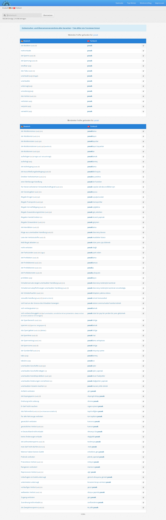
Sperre (26, 55)
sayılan (96, 187)
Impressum (159, 3)
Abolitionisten (29, 141)
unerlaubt (25, 76)
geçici (90, 487)
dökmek (107, 242)
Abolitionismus (29, 131)
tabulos (24, 361)
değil (95, 247)
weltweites (25, 492)
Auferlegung (28, 166)
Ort (35, 316)
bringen (39, 316)
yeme (102, 350)
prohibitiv (24, 278)
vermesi (102, 482)
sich (22, 303)
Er (22, 406)
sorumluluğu (121, 288)
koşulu (98, 171)
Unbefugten (25, 477)
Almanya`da (92, 431)
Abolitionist (28, 136)
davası (102, 232)
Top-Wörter (131, 3)
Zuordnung (25, 502)
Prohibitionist (29, 262)
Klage (23, 232)
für (22, 187)
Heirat (26, 187)
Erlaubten (47, 303)
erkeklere (91, 452)
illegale (24, 197)
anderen (30, 316)
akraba (102, 187)
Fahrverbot (28, 411)
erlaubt (28, 50)
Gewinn (34, 386)
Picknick (24, 457)
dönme (90, 401)
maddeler (97, 237)
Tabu (26, 71)
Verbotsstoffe (33, 237)
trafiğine (94, 411)
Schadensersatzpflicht (30, 288)
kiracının (91, 482)
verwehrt (24, 111)
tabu (23, 355)
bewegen (55, 303)
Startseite (119, 3)
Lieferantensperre (31, 441)
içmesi (95, 406)
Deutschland (28, 431)
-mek (89, 447)
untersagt (25, 86)
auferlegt (47, 156)
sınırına (101, 303)
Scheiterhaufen (30, 293)
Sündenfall (28, 350)
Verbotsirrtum (33, 176)
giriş (89, 391)
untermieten (26, 482)
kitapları (96, 293)
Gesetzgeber (29, 192)
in (21, 431)
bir (94, 182)
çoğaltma (96, 207)
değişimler (97, 381)
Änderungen (35, 381)
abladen (33, 242)
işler (94, 366)
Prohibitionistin (29, 273)
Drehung (24, 401)
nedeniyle (104, 283)
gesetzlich (25, 421)
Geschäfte (34, 366)
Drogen (30, 197)
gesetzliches (26, 426)
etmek (118, 303)
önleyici (91, 462)
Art (63, 313)
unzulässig (25, 91)
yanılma (97, 176)
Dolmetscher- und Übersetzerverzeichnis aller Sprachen (46, 28)
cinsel (95, 298)
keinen (36, 452)
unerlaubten (26, 386)
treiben (37, 217)
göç (94, 212)
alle (25, 416)
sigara (90, 406)
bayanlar (100, 146)
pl (40, 141)
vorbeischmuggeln (32, 313)
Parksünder (28, 252)
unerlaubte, (49, 313)
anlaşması (101, 340)
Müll (22, 242)
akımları (99, 212)
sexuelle (24, 298)
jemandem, (70, 313)
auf (43, 313)
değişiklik (91, 436)
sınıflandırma (93, 502)
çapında (96, 492)
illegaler (24, 222)
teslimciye (91, 441)
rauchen (34, 406)
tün (89, 416)
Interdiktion (28, 227)
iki (88, 507)
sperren (24, 325)
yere (98, 242)
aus (27, 232)
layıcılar (93, 141)
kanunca (91, 421)
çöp (102, 242)
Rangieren (25, 467)
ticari (95, 376)
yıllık (91, 507)
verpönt (24, 106)
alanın (95, 303)
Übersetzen (48, 15)
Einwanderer (33, 222)
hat (43, 156)
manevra (91, 467)
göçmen (96, 222)
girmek (104, 477)
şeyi (100, 313)
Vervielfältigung (33, 207)
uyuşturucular (98, 197)
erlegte (35, 156)
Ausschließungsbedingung (34, 171)
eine (23, 182)
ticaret (95, 217)
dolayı (96, 396)
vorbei (81, 313)
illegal (35, 76)
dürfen (35, 447)
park (94, 252)
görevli (90, 477)
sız (91, 361)
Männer (24, 452)
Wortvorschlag (145, 3)
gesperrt (42, 325)
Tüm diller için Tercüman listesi (86, 28)
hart (26, 303)
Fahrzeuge (31, 416)
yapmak (101, 217)
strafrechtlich (47, 298)
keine (23, 436)
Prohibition (28, 257)
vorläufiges (25, 487)
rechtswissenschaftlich (48, 411)
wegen (37, 283)
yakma (102, 293)
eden (99, 252)
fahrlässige (29, 182)
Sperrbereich (29, 320)
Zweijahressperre (31, 507)
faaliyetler (101, 376)
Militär (43, 330)
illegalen (24, 217)
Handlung (38, 182)
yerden (108, 313)
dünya (90, 492)
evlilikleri (108, 187)
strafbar (24, 66)
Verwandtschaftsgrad (46, 187)
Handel (31, 217)
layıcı (92, 136)
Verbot (26, 96)
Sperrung (27, 61)
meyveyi (96, 350)
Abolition (27, 45)
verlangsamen (30, 308)
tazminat (111, 283)
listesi (103, 237)
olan (94, 242)
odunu (107, 293)
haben (30, 452)
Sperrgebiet (28, 330)
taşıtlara (94, 416)
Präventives (25, 462)
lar (91, 151)
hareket (98, 182)
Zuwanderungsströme (36, 212)
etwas (77, 313)
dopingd (91, 396)
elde (100, 386)
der (22, 131)
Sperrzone (28, 345)
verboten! (33, 467)
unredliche (57, 313)
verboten (24, 101)
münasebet (102, 298)
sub (33, 46)
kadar (106, 303)
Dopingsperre (29, 396)
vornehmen (45, 381)
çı (91, 268)
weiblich (48, 146)
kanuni (90, 426)
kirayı (97, 482)
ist (32, 477)
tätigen (41, 371)
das (22, 71)
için (113, 187)
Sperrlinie (27, 335)
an (29, 303)
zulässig (35, 401)
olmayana (97, 477)
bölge (95, 320)
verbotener (33, 187)
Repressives (26, 472)
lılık (91, 171)
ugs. (43, 253)
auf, (40, 156)
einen (25, 316)
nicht (23, 50)
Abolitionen (28, 151)
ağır (89, 472)
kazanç (96, 386)
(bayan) (97, 273)
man (23, 447)
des (41, 303)
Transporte (31, 202)
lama (92, 131)
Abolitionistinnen (30, 146)
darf (24, 406)
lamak (92, 156)
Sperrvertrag (29, 340)
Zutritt (41, 452)
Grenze (37, 303)
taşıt (89, 411)
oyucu (92, 192)
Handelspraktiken (37, 376)
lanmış (93, 161)
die (22, 45)
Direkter (24, 176)
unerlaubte (25, 81)
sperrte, (33, 325)
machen (41, 386)
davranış (96, 232)
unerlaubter (34, 232)
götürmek (121, 313)
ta (91, 176)
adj (30, 66)
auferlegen (25, 156)
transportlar (97, 202)
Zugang (24, 497)
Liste (23, 237)
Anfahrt (24, 391)
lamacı (93, 262)
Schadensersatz (27, 283)
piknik (90, 457)
